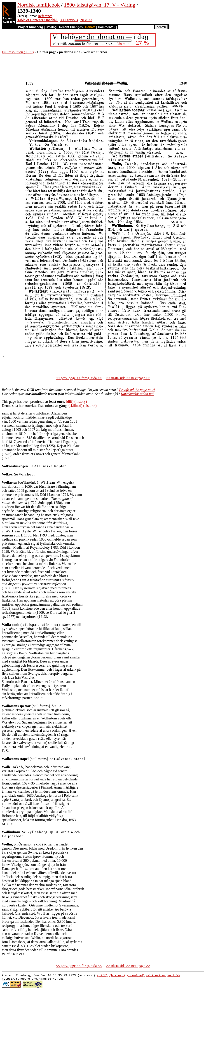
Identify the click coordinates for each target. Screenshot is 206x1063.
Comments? (106, 27)
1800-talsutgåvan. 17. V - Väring (99, 5)
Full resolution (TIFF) (18, 52)
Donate (90, 27)
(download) (136, 976)
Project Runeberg (30, 27)
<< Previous (69, 20)
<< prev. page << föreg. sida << (79, 378)
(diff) (69, 401)
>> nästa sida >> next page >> (128, 378)
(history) (80, 401)
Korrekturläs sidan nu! (137, 394)
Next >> (86, 20)
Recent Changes (71, 27)
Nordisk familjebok (38, 5)
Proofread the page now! (137, 390)
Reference (45, 16)
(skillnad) (75, 405)
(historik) (90, 405)
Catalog (51, 27)
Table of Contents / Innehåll (37, 20)
